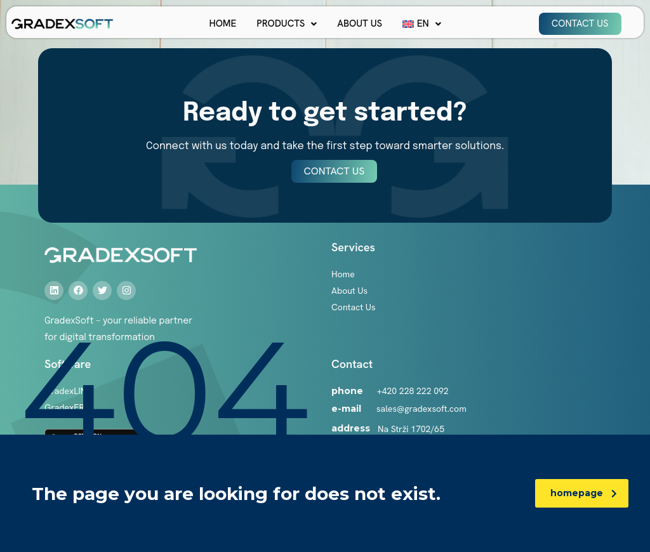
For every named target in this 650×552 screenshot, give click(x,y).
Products (286, 23)
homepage (583, 493)
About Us (359, 23)
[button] (286, 24)
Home (222, 23)
